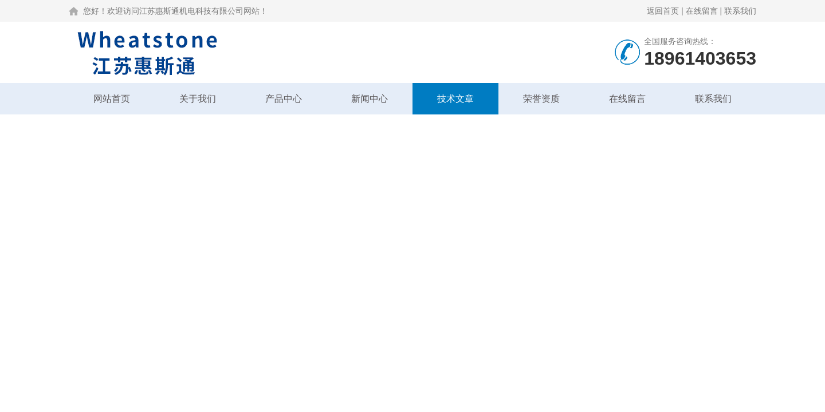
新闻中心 (369, 99)
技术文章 (455, 99)
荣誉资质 (541, 99)
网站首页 (111, 99)
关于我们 (197, 99)
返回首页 (663, 10)
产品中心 (283, 99)
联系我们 (740, 10)
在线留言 (702, 10)
